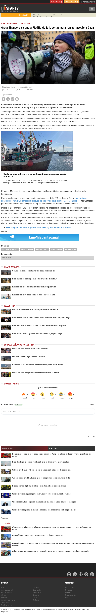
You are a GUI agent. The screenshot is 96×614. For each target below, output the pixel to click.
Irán (2, 587)
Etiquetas (5, 246)
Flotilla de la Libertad (9, 249)
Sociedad (36, 587)
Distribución (69, 587)
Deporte (36, 594)
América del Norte (8, 599)
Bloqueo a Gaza (41, 249)
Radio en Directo (72, 1)
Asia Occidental (7, 589)
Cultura (36, 599)
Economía (37, 589)
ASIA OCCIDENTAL (9, 23)
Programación (89, 1)
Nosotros (68, 589)
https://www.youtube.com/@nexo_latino (48, 15)
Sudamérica (5, 602)
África (3, 594)
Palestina (25, 23)
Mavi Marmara (70, 249)
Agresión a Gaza (27, 249)
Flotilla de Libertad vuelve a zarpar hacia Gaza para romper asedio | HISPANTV (35, 175)
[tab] (24, 448)
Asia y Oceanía (6, 592)
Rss (66, 597)
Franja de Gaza (56, 249)
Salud (35, 597)
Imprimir (7, 95)
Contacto (68, 592)
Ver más (4, 518)
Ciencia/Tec (37, 592)
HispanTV (10, 8)
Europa (4, 597)
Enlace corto (6, 254)
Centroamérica (6, 604)
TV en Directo (57, 1)
